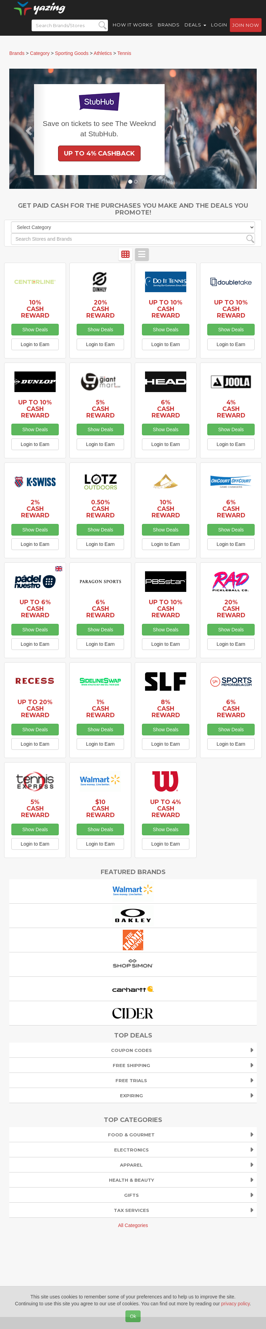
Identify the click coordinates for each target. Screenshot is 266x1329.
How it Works (133, 31)
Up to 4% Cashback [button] (99, 153)
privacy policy (235, 1303)
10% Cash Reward (35, 309)
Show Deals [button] (35, 329)
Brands (169, 31)
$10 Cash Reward (100, 808)
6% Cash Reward (166, 409)
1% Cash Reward (100, 708)
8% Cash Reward (166, 708)
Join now (245, 31)
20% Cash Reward (100, 309)
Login (219, 31)
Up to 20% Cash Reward (35, 708)
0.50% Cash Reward (100, 509)
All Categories (133, 1225)
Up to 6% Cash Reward (35, 608)
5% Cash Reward (100, 409)
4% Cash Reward (231, 409)
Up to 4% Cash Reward (165, 808)
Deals (195, 31)
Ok (133, 1316)
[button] (27, 129)
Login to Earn (35, 344)
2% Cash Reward (35, 509)
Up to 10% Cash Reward (165, 309)
